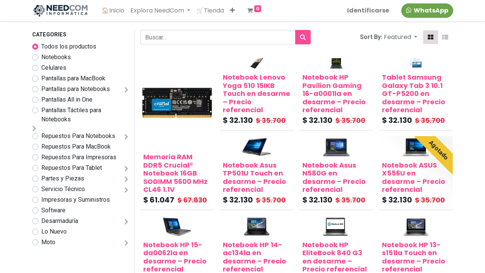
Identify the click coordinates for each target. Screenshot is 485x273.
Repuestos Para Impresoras (78, 157)
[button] (232, 10)
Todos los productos (68, 46)
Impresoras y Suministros (75, 199)
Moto (48, 242)
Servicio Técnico (63, 189)
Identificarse (368, 10)
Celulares (53, 67)
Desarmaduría (59, 220)
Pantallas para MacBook (73, 78)
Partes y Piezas (62, 178)
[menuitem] (113, 10)
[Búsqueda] (303, 37)
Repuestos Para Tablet (71, 167)
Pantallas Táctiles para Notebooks (71, 115)
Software (53, 210)
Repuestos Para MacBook (76, 146)
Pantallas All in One (66, 99)
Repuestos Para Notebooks (78, 136)
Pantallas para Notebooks (75, 89)
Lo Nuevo (54, 231)
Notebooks (56, 57)
